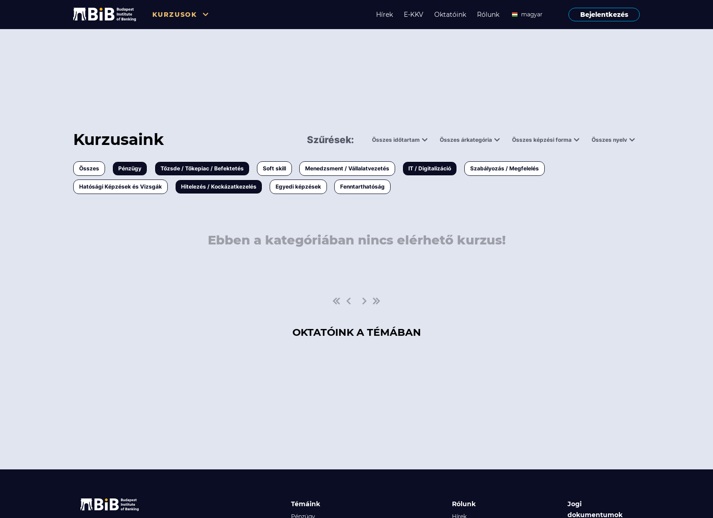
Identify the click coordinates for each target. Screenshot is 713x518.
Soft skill (274, 168)
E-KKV (413, 14)
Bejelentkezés (604, 14)
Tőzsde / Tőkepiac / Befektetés (202, 168)
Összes (89, 168)
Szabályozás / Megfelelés (504, 168)
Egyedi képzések (298, 186)
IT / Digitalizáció (429, 168)
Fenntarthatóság (362, 186)
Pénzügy (129, 168)
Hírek (384, 14)
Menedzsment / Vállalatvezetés (347, 168)
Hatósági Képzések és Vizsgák (120, 186)
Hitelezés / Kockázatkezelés (218, 186)
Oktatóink (450, 14)
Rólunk (488, 14)
